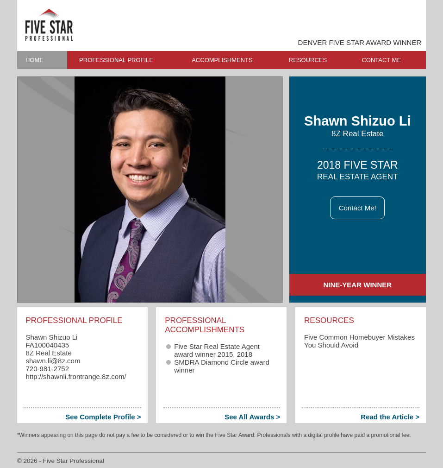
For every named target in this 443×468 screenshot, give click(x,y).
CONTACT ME (381, 60)
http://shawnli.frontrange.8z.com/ (75, 376)
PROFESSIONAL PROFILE (116, 60)
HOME (34, 60)
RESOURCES (308, 60)
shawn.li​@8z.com (52, 361)
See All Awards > (252, 417)
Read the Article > (390, 417)
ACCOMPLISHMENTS (222, 60)
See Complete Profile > (103, 417)
